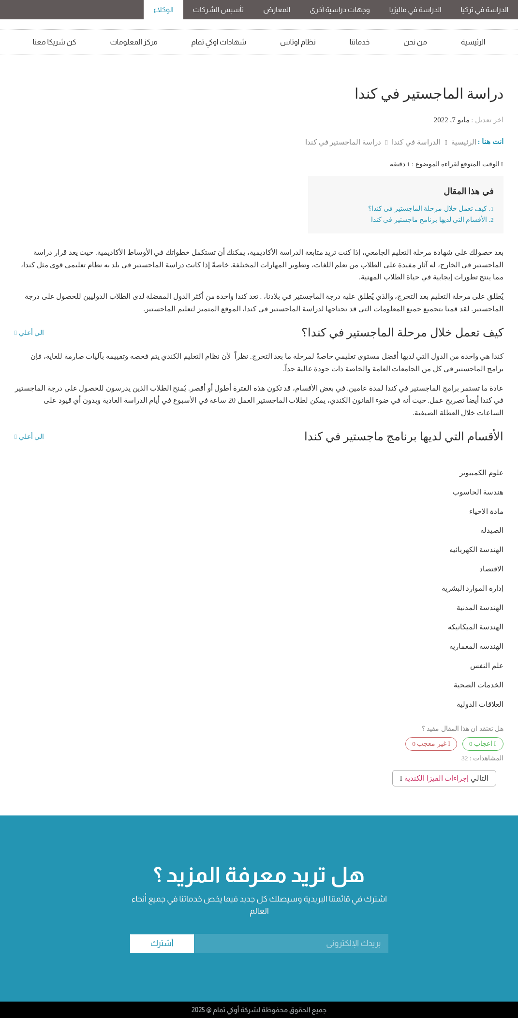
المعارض (276, 9)
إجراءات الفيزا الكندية (436, 778)
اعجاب (482, 743)
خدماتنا (360, 42)
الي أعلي (29, 333)
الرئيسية (473, 42)
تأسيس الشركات (218, 9)
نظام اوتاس (298, 42)
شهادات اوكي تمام (219, 42)
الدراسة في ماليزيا (415, 9)
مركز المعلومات (133, 42)
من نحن (415, 42)
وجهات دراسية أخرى (340, 9)
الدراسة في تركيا (484, 9)
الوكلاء (163, 9)
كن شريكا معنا (54, 42)
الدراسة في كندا (415, 142)
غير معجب (431, 743)
